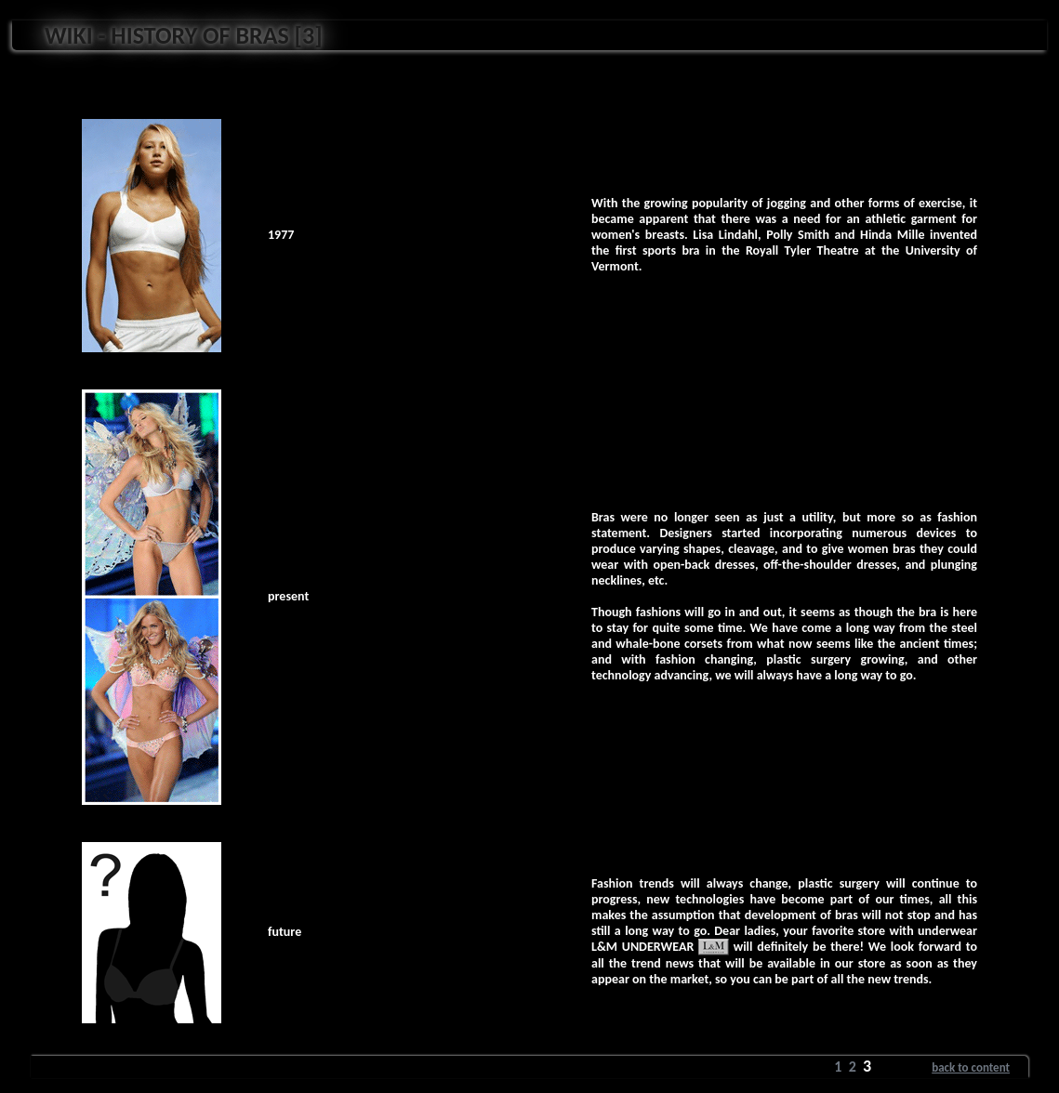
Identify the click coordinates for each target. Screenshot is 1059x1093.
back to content (971, 1067)
